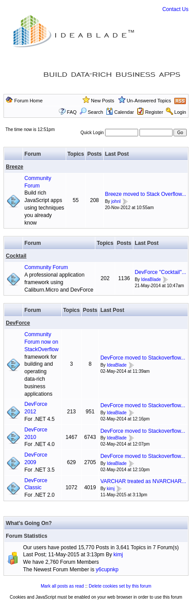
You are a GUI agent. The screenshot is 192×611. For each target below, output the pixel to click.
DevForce (18, 323)
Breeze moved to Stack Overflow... (145, 194)
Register (154, 112)
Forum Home (28, 100)
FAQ (72, 112)
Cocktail (16, 256)
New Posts (102, 100)
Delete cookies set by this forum (120, 586)
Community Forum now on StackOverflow (41, 341)
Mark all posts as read (62, 586)
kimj (111, 488)
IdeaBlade (151, 279)
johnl (115, 201)
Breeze (14, 167)
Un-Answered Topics (149, 100)
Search (91, 112)
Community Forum (46, 267)
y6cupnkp (107, 569)
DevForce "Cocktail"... (160, 272)
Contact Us (175, 9)
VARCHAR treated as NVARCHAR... (143, 481)
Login (180, 112)
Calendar (120, 112)
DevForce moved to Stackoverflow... (142, 358)
